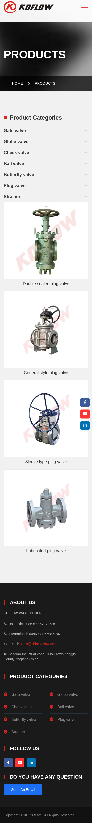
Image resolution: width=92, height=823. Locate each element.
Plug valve (15, 185)
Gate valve (15, 130)
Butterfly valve (19, 174)
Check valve (16, 152)
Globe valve (16, 141)
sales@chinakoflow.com (38, 644)
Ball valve (14, 163)
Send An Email (23, 790)
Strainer (12, 196)
